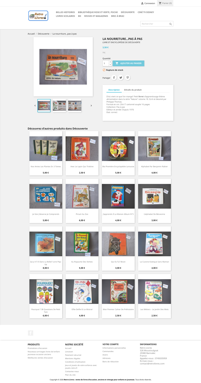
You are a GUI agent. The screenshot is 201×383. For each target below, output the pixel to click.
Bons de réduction (111, 361)
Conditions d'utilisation (75, 362)
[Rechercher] (156, 24)
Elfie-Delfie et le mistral (82, 309)
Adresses (107, 358)
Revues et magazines (96, 16)
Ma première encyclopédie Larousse (118, 166)
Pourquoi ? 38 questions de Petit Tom (45, 310)
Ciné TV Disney (146, 12)
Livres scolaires (65, 16)
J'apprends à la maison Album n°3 (118, 214)
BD (79, 16)
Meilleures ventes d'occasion (40, 357)
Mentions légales (72, 358)
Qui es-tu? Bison (118, 261)
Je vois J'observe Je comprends (45, 214)
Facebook (30, 333)
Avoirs (105, 354)
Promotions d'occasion (37, 348)
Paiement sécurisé (73, 355)
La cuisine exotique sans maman (154, 261)
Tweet (120, 77)
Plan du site (70, 375)
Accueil (68, 348)
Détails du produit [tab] (133, 89)
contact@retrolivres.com (152, 363)
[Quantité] (106, 63)
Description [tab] (114, 89)
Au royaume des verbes (82, 261)
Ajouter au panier (128, 63)
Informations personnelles (114, 348)
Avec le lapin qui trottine (82, 166)
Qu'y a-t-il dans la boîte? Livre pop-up (45, 263)
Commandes (108, 351)
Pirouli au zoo (82, 214)
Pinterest (127, 77)
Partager (114, 77)
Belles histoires (65, 12)
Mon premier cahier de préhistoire (118, 309)
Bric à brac (117, 16)
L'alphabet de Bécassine (154, 214)
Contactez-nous (72, 371)
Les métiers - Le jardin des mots (154, 309)
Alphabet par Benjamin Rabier (154, 166)
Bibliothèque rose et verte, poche (98, 12)
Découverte (128, 12)
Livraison (69, 351)
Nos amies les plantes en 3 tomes (46, 166)
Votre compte (111, 344)
